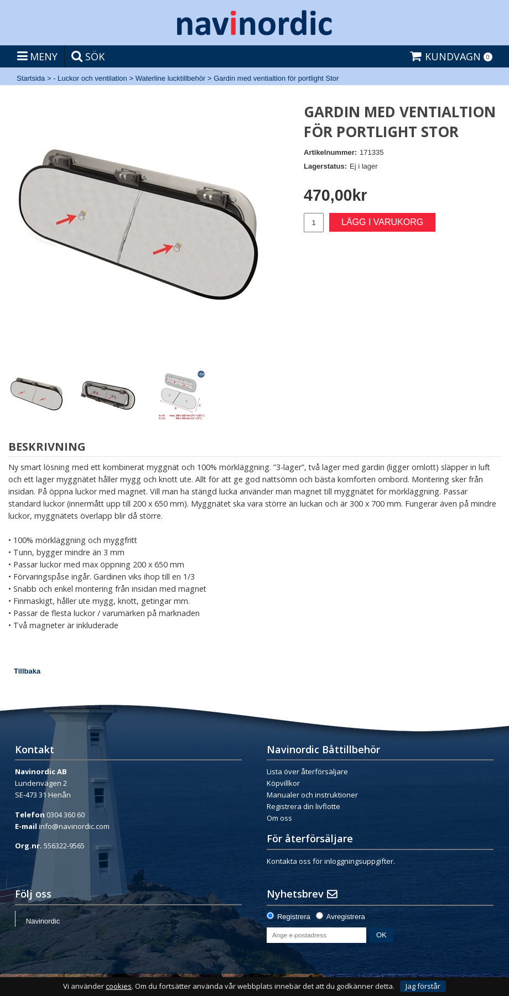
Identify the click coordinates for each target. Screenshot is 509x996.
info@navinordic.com (74, 826)
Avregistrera (345, 916)
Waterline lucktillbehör (171, 78)
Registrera (293, 916)
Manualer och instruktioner (312, 795)
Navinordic (43, 921)
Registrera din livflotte (303, 806)
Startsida (31, 78)
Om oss (279, 818)
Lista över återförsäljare (307, 771)
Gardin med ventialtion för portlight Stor (276, 78)
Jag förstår (423, 986)
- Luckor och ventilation (90, 78)
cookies (119, 986)
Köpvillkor (283, 783)
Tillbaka (27, 671)
